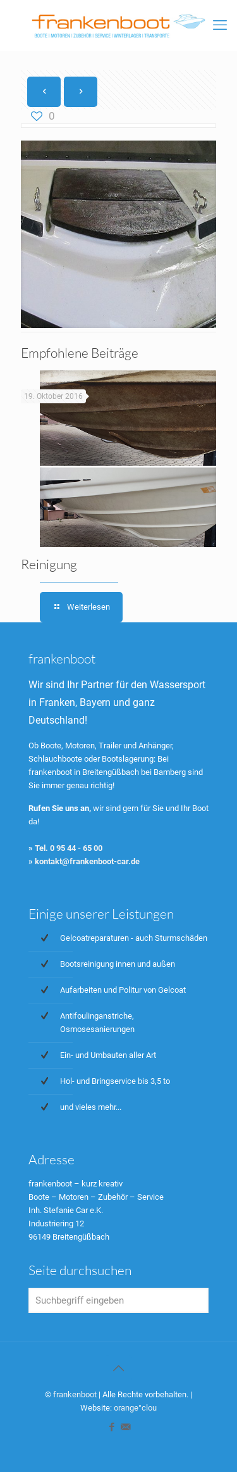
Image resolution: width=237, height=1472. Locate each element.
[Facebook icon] (112, 1427)
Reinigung (49, 564)
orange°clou (135, 1407)
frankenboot (75, 1394)
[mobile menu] (220, 25)
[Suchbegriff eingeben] (118, 1300)
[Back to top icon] (119, 1368)
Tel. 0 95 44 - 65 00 (68, 848)
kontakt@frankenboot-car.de (87, 861)
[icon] (125, 1427)
